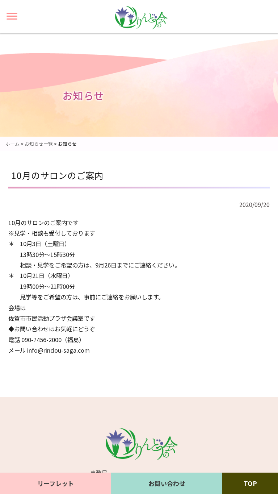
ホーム (12, 143)
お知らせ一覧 (39, 143)
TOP (250, 483)
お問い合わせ (166, 483)
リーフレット (55, 483)
